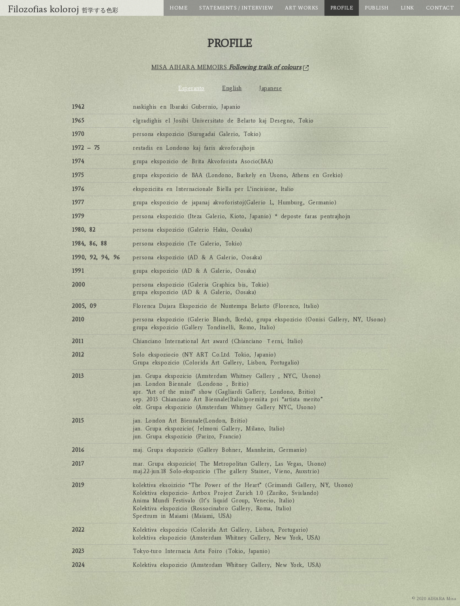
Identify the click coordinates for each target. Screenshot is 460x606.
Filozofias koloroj (63, 9)
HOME (178, 8)
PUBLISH (377, 8)
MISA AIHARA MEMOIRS (230, 67)
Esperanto (191, 88)
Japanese (270, 88)
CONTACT (440, 8)
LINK (407, 8)
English (232, 88)
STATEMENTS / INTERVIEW (236, 8)
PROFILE (341, 8)
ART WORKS (302, 8)
